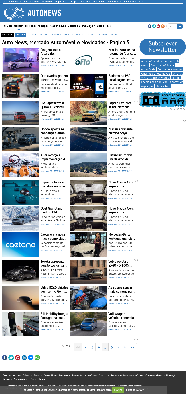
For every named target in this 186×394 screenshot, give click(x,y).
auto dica (103, 34)
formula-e (68, 34)
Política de (134, 389)
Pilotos (175, 77)
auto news (20, 34)
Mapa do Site (44, 379)
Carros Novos (58, 26)
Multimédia (74, 26)
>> (132, 347)
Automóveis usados (170, 69)
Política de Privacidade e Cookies (127, 375)
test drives (44, 34)
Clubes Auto (162, 86)
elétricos (32, 34)
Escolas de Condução (154, 82)
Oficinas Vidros (159, 77)
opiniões (115, 34)
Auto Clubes (104, 26)
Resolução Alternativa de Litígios (19, 379)
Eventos (7, 26)
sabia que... (91, 34)
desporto (56, 34)
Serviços (43, 26)
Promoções (88, 26)
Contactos (104, 375)
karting (79, 34)
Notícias (18, 26)
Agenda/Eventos (151, 61)
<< (78, 347)
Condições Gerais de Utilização (160, 375)
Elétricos (30, 26)
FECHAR (118, 389)
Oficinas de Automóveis (155, 73)
